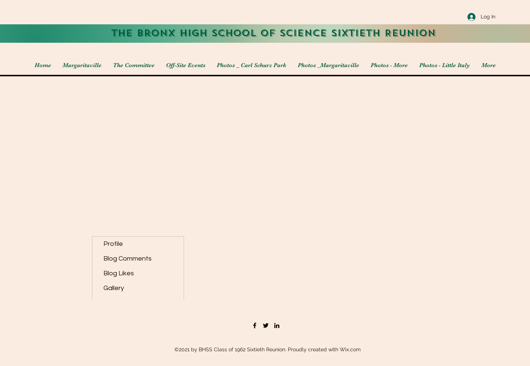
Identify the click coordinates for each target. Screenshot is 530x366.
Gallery (113, 288)
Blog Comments (127, 258)
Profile (113, 243)
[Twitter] (265, 325)
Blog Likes (118, 273)
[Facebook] (254, 325)
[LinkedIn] (276, 325)
